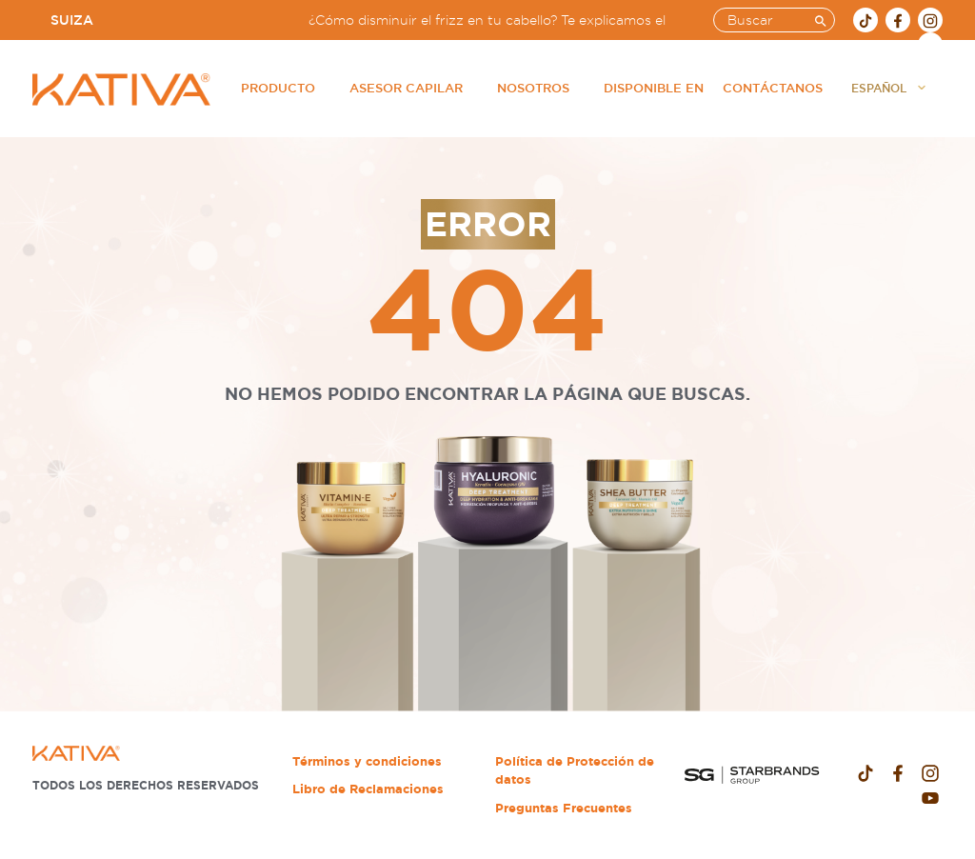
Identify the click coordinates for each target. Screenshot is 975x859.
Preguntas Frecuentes (563, 808)
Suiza (71, 20)
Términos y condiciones (367, 761)
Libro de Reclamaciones (368, 789)
